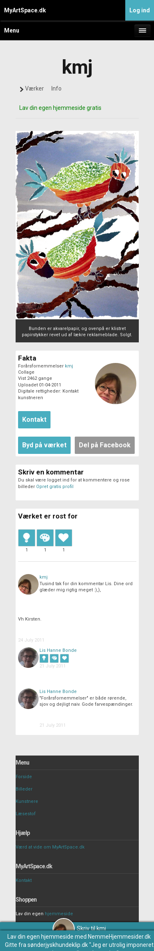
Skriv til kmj (79, 928)
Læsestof (26, 813)
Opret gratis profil (55, 486)
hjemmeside (59, 913)
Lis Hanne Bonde (58, 650)
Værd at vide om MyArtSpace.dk (50, 847)
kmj (69, 366)
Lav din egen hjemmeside (40, 936)
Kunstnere (27, 801)
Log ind (139, 10)
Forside (24, 776)
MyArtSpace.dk (25, 10)
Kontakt (24, 880)
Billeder (24, 789)
